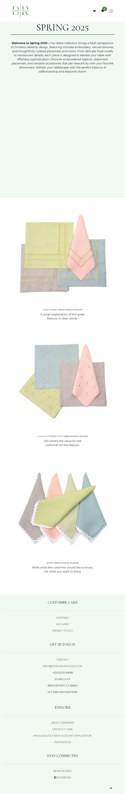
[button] (111, 788)
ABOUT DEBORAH (62, 722)
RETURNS (62, 624)
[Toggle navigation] (111, 11)
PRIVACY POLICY (62, 630)
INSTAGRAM (63, 771)
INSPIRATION (62, 742)
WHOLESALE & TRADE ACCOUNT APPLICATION (62, 735)
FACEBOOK (64, 777)
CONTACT (63, 659)
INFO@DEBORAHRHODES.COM (62, 666)
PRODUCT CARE (62, 729)
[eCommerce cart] (94, 11)
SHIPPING (62, 617)
